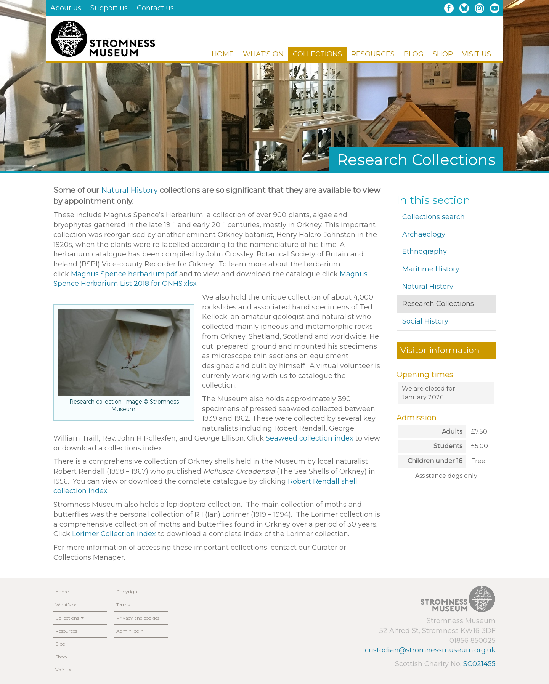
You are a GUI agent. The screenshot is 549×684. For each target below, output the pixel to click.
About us (65, 8)
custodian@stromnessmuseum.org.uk (430, 650)
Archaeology (423, 234)
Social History (425, 321)
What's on (263, 54)
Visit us (476, 54)
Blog (414, 54)
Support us (109, 8)
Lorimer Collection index (114, 534)
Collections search (433, 217)
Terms (123, 604)
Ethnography (424, 251)
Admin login (130, 631)
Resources (373, 54)
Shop (443, 54)
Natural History (129, 190)
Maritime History (430, 269)
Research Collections (438, 304)
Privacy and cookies (137, 618)
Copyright (127, 591)
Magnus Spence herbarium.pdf (124, 274)
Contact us (155, 8)
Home (223, 54)
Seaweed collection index (309, 438)
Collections (317, 54)
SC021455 (479, 664)
